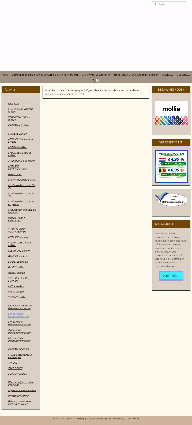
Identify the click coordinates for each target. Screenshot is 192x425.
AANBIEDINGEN (44, 74)
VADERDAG (167, 74)
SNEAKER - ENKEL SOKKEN (18, 279)
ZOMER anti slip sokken (21, 160)
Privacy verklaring (18, 395)
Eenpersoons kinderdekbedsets (18, 315)
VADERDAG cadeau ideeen (19, 118)
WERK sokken (16, 291)
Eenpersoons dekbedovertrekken (19, 323)
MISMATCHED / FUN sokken (19, 244)
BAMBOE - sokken (18, 256)
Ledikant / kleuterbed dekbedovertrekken (20, 307)
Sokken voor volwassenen (96, 74)
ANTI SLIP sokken (18, 237)
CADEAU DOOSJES (18, 349)
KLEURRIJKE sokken (19, 250)
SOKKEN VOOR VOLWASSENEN (17, 230)
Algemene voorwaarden (22, 390)
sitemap (80, 418)
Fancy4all (13, 103)
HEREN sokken (16, 272)
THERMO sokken (17, 297)
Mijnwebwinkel (132, 418)
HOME (5, 74)
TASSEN (12, 362)
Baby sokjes (15, 174)
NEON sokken (16, 286)
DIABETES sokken (18, 261)
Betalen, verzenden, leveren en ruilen (19, 402)
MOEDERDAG (183, 74)
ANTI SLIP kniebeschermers (18, 167)
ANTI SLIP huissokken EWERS (20, 140)
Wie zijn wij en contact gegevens (21, 383)
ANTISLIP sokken (17, 147)
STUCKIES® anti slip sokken (143, 74)
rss (88, 418)
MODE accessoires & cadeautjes (20, 356)
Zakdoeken (120, 74)
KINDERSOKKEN (17, 133)
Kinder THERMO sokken (22, 180)
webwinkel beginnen (101, 418)
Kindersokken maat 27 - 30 (21, 195)
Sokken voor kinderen (67, 74)
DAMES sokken (16, 267)
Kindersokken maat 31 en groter (21, 203)
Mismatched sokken (22, 74)
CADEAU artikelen (18, 125)
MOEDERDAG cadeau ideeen (20, 110)
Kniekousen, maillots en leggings (22, 211)
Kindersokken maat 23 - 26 (21, 187)
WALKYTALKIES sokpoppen (16, 219)
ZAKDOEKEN (15, 368)
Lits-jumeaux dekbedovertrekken (19, 339)
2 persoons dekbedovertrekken (19, 331)
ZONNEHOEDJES (17, 373)
